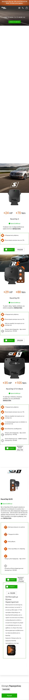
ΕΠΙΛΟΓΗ (10, 249)
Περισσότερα (16, 229)
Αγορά (9, 696)
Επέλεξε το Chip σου (14, 21)
